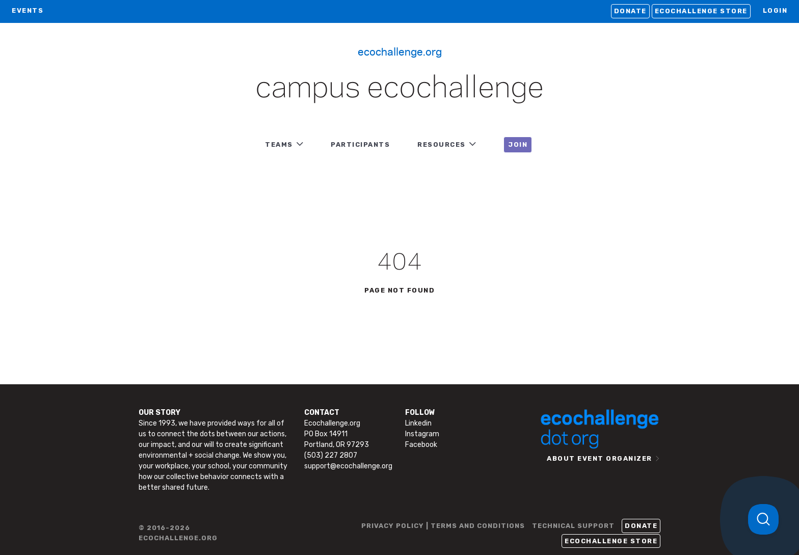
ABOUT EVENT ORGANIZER (599, 458)
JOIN (517, 144)
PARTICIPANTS (360, 144)
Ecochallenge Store (701, 11)
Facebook (421, 444)
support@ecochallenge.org (348, 466)
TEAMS (279, 144)
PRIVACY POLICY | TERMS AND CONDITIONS (443, 526)
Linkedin (418, 423)
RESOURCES (441, 144)
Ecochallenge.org (400, 51)
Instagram (422, 434)
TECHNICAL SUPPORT (573, 526)
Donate (630, 11)
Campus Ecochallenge (399, 88)
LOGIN (775, 10)
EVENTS (27, 10)
